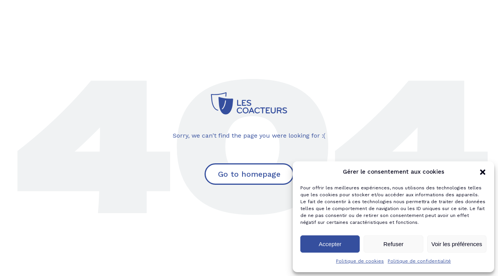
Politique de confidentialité (419, 261)
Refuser (393, 244)
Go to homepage (249, 174)
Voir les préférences (456, 244)
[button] (483, 172)
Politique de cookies (360, 261)
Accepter (330, 244)
